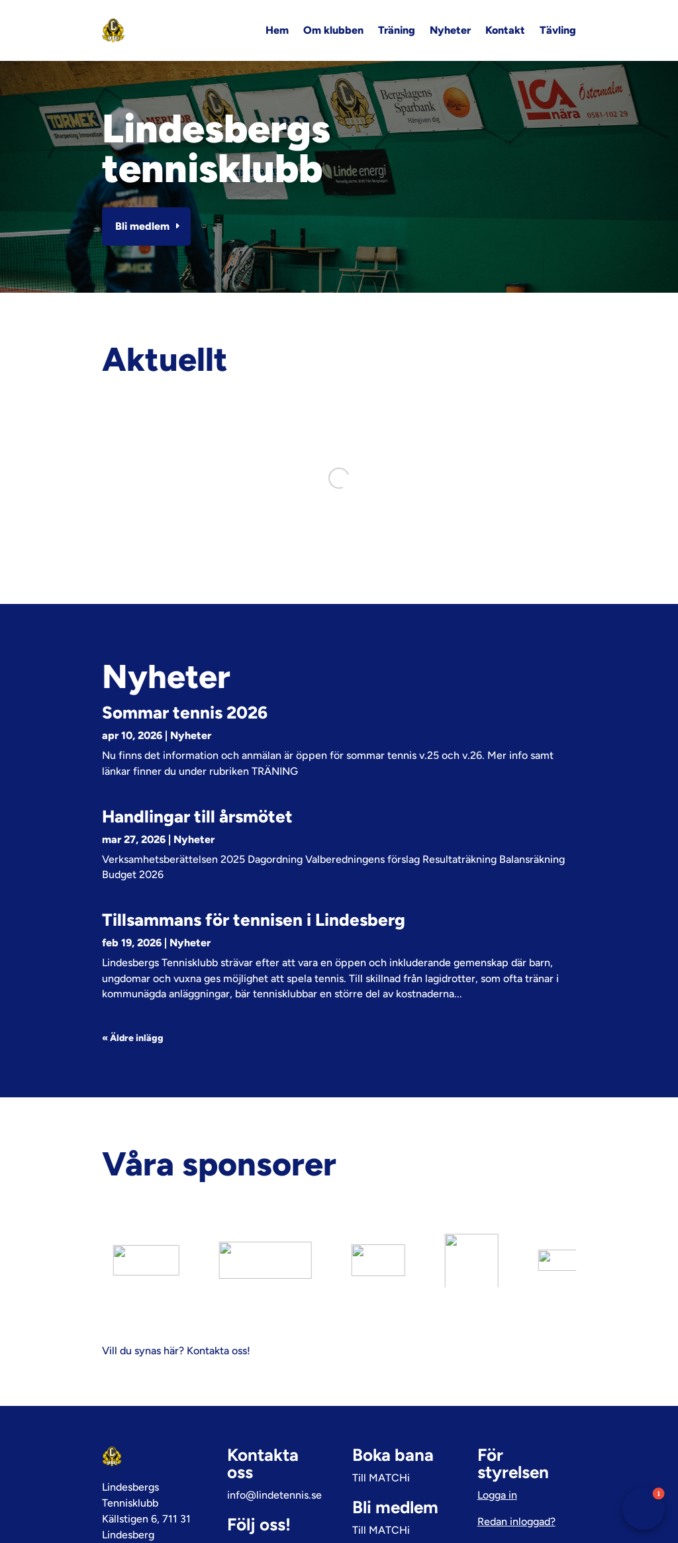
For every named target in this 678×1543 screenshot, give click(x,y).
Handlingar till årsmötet (197, 816)
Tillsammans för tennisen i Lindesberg (253, 919)
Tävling (558, 30)
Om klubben (333, 30)
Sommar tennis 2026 (184, 712)
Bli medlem (142, 226)
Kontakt (505, 30)
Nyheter (450, 30)
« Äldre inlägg (133, 1038)
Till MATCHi (381, 1424)
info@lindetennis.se (274, 1441)
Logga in (497, 1441)
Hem (277, 30)
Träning (396, 30)
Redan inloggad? (516, 1468)
